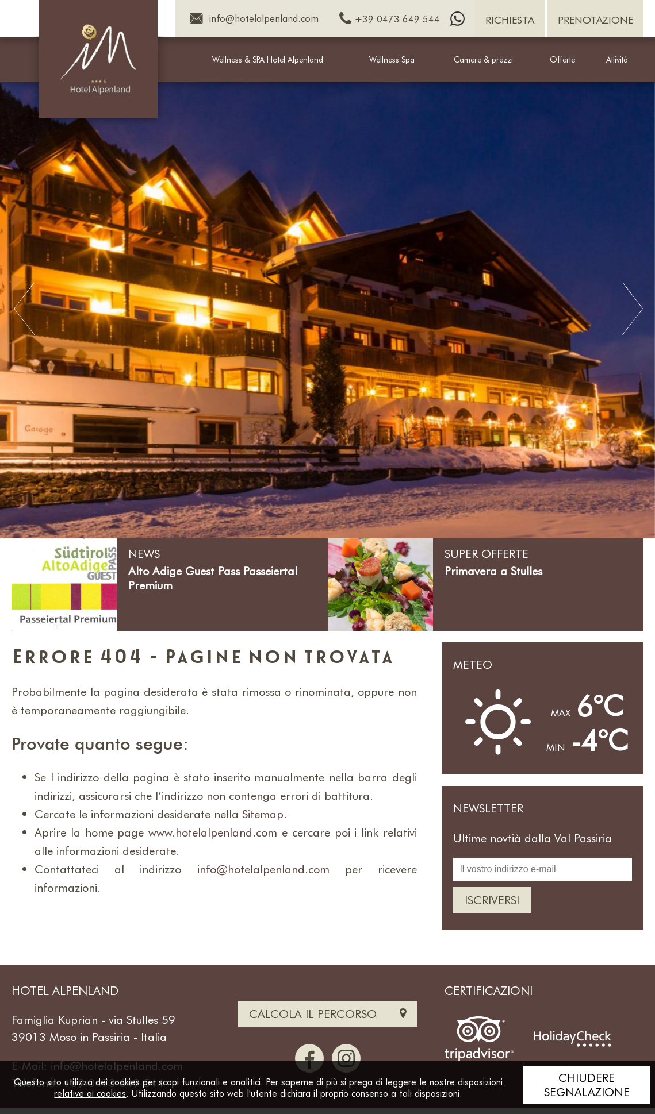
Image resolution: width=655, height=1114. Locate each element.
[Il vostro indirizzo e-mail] (542, 869)
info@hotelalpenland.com (263, 868)
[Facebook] (309, 1058)
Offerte (562, 59)
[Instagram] (346, 1058)
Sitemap (263, 813)
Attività (617, 59)
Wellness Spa (392, 59)
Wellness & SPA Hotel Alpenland (267, 59)
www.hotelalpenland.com (212, 831)
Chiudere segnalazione (587, 1084)
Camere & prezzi (483, 59)
